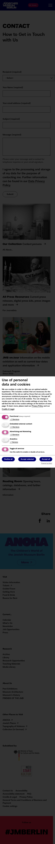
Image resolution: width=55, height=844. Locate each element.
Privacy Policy (37, 406)
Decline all (8, 459)
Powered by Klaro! (46, 463)
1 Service (14, 442)
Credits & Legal (8, 409)
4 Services (14, 427)
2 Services (14, 419)
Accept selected (27, 459)
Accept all (46, 459)
